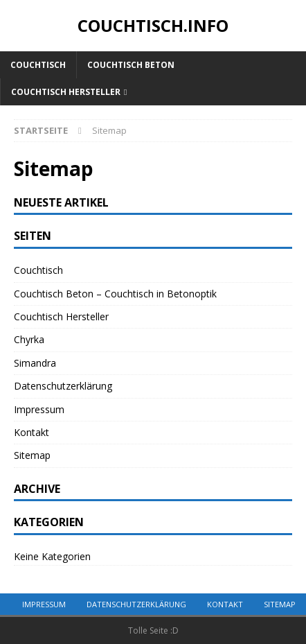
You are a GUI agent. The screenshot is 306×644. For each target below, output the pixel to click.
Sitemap (32, 455)
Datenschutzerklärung (63, 385)
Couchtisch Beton (130, 65)
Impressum (39, 409)
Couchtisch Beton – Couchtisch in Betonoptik (115, 293)
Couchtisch (38, 65)
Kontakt (31, 432)
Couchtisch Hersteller (65, 92)
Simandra (35, 362)
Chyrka (29, 339)
